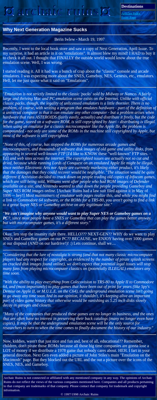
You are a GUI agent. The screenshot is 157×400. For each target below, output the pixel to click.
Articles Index (130, 13)
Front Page (128, 17)
